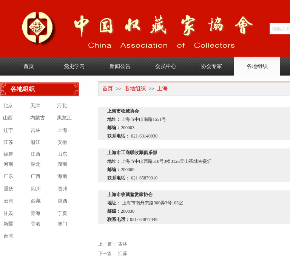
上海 (162, 88)
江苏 (112, 253)
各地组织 (135, 88)
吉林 (112, 244)
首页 (107, 88)
